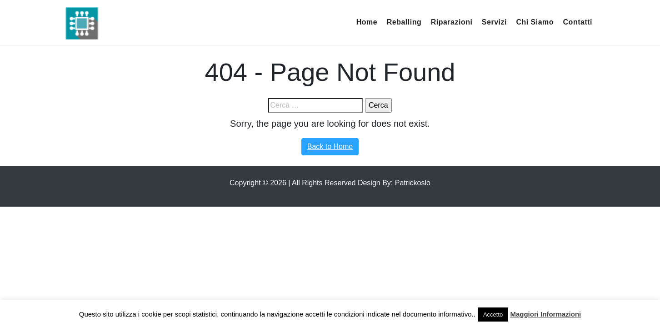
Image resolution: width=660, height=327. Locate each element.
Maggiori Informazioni (545, 314)
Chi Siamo (535, 22)
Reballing (404, 22)
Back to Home (330, 146)
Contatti (577, 22)
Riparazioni (452, 22)
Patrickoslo (412, 183)
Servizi (494, 22)
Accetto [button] (493, 314)
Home (366, 22)
